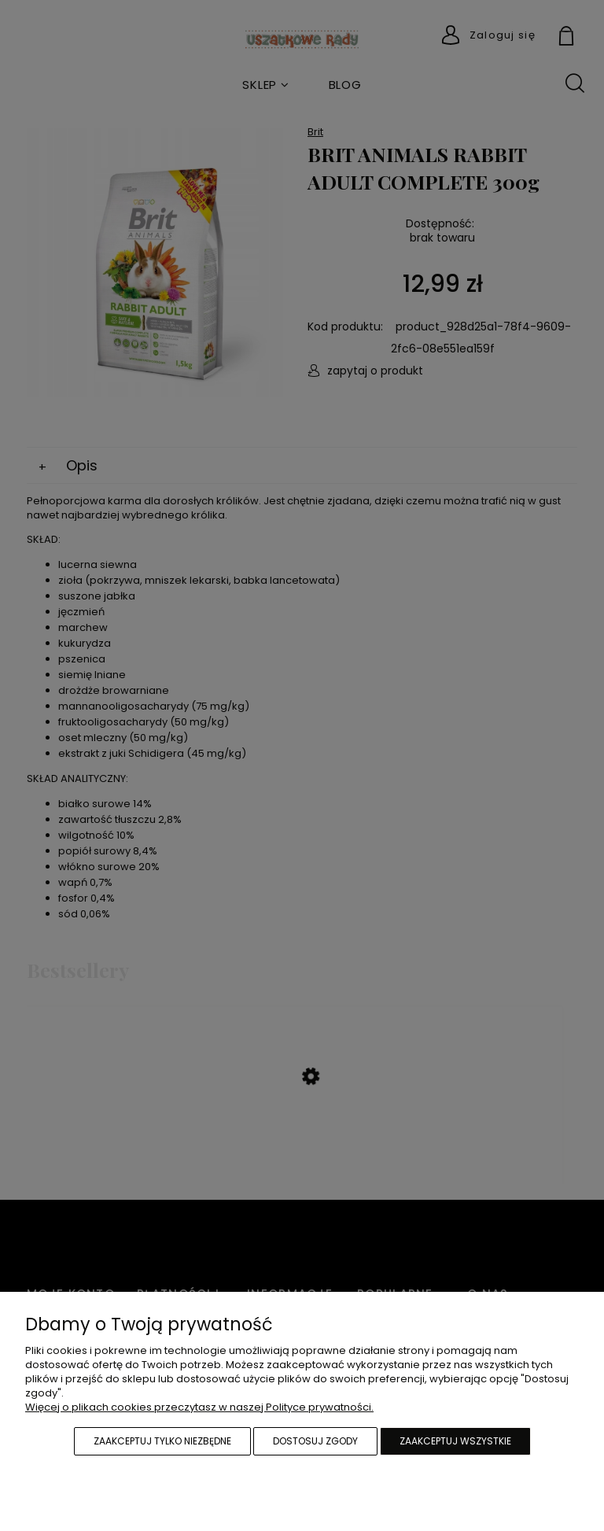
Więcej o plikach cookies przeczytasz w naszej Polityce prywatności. (199, 1407)
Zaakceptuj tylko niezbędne (162, 1441)
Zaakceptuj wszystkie (455, 1441)
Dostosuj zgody (315, 1441)
